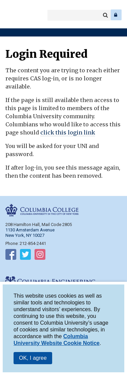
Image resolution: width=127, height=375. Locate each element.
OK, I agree (33, 358)
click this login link (67, 132)
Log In (116, 14)
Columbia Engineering (20, 15)
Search (105, 15)
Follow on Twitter (25, 255)
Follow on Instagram (40, 255)
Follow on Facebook (10, 255)
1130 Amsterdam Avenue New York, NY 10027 (30, 232)
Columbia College (10, 15)
